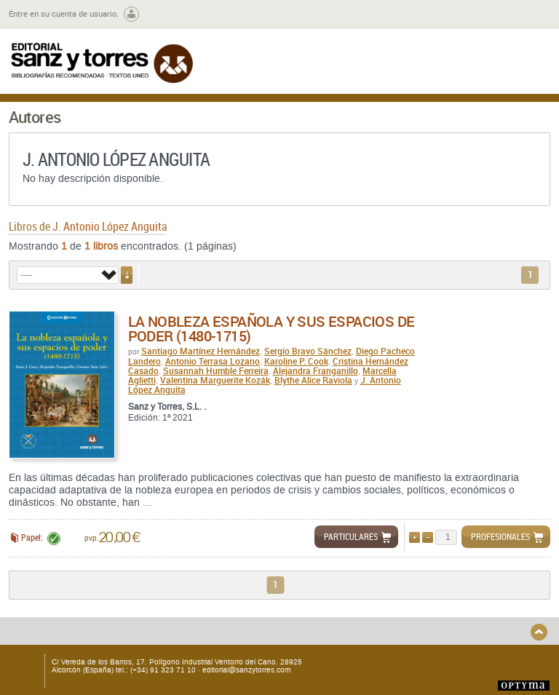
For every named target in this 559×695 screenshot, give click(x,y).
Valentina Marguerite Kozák (215, 380)
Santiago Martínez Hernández (200, 351)
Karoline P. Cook (296, 361)
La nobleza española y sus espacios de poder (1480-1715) (271, 328)
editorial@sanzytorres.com (246, 670)
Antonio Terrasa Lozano (212, 361)
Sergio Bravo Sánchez (308, 351)
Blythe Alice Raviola (313, 380)
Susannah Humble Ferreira (216, 370)
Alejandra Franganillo (315, 370)
